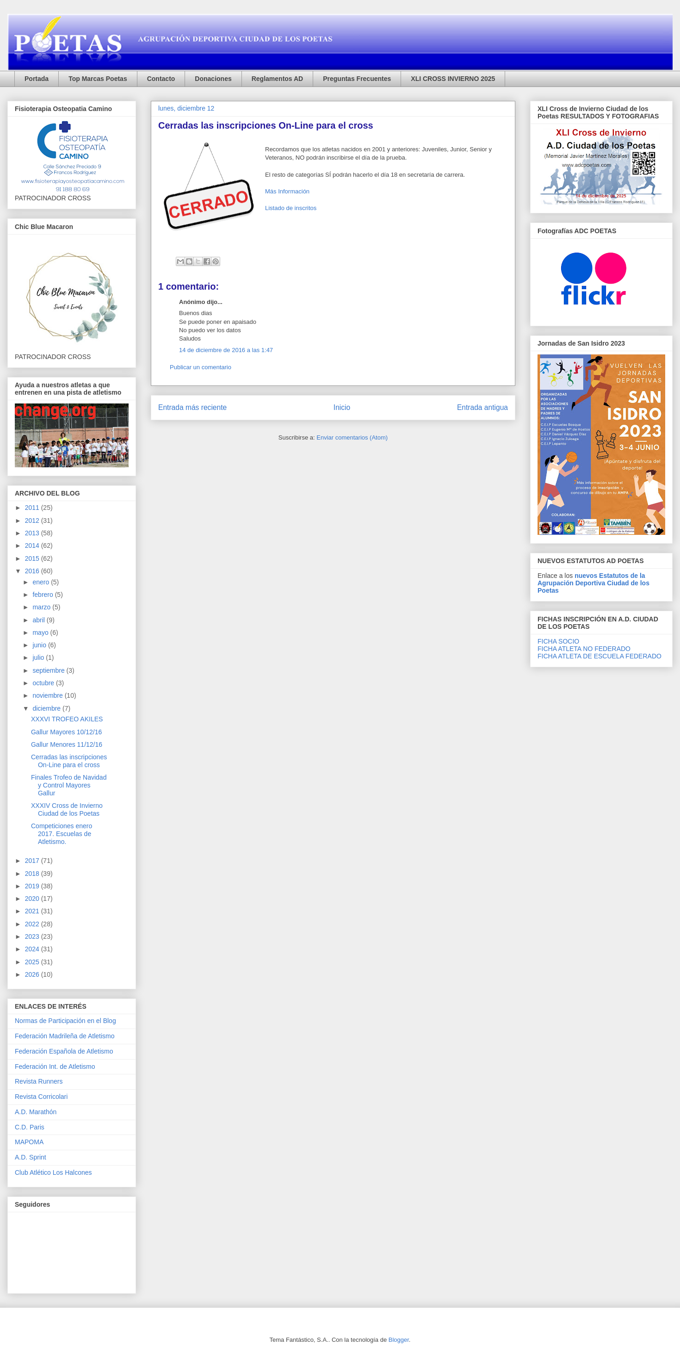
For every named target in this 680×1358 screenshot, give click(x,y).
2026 (33, 974)
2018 (33, 873)
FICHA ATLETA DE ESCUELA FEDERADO (599, 656)
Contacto (161, 78)
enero (41, 582)
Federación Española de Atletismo (64, 1051)
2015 (33, 558)
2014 (33, 545)
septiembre (49, 670)
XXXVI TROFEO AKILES (67, 719)
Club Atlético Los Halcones (53, 1172)
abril (39, 620)
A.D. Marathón (35, 1112)
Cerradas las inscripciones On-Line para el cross (69, 761)
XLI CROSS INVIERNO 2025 (453, 78)
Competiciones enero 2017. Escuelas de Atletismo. (61, 833)
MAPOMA (29, 1142)
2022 (33, 924)
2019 (33, 886)
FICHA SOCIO (558, 641)
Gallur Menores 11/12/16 (66, 744)
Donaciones (213, 78)
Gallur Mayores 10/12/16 (66, 732)
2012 (33, 520)
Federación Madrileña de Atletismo (65, 1036)
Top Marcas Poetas (97, 78)
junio (40, 645)
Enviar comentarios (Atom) (352, 437)
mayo (41, 632)
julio (39, 657)
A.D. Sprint (30, 1157)
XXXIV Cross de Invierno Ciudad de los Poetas (67, 809)
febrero (43, 594)
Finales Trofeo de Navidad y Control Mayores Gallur (68, 785)
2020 (33, 898)
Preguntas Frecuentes (357, 78)
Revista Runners (39, 1081)
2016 (33, 571)
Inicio (342, 407)
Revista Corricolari (41, 1096)
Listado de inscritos (290, 208)
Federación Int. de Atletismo (55, 1066)
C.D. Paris (29, 1127)
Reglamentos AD (277, 78)
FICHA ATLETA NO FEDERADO (584, 648)
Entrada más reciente (192, 407)
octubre (44, 683)
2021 (33, 911)
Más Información (287, 191)
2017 (33, 860)
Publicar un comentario (200, 367)
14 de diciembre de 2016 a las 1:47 (226, 350)
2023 (33, 936)
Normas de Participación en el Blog (65, 1020)
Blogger (399, 1339)
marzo (42, 607)
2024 (33, 949)
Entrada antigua (482, 407)
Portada (37, 78)
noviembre (48, 695)
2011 (33, 507)
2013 (33, 533)
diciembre (47, 708)
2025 (33, 962)
